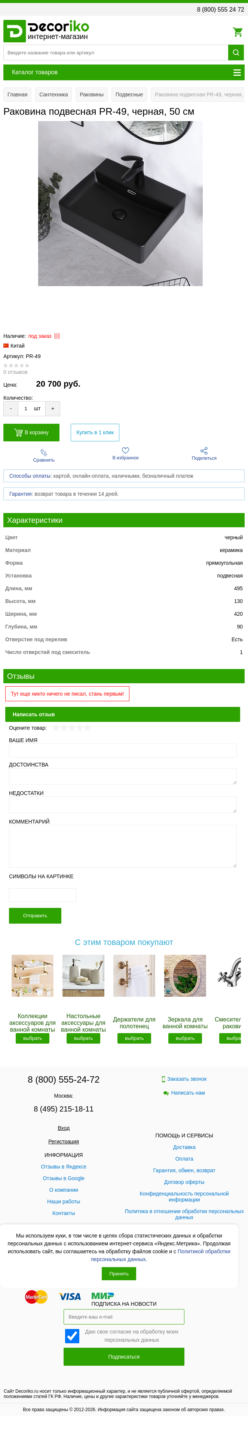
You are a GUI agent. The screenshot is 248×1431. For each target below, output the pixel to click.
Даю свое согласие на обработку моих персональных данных (132, 1335)
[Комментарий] (123, 846)
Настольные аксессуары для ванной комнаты (83, 1023)
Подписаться (124, 1357)
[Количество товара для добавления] (25, 408)
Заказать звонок (184, 1079)
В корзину (31, 432)
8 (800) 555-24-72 (63, 1079)
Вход (64, 1128)
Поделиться (204, 454)
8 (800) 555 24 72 (220, 9)
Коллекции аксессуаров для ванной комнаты (32, 1023)
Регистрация (63, 1141)
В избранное (126, 453)
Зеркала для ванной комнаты (185, 1022)
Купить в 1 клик (95, 432)
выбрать (32, 1038)
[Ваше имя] (123, 751)
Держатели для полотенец (134, 1022)
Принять (119, 1273)
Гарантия (20, 494)
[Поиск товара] (116, 52)
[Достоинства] (123, 776)
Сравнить (44, 456)
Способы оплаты (29, 476)
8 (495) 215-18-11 (64, 1109)
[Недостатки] (123, 804)
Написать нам (184, 1093)
